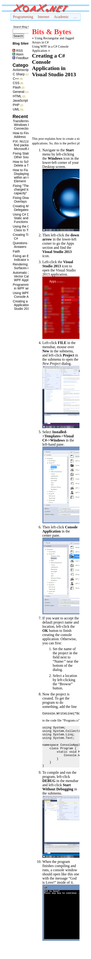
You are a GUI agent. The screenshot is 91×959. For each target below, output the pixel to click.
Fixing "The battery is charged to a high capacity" (28, 189)
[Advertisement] (50, 106)
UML (16, 109)
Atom (17, 54)
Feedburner (22, 58)
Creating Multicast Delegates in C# (25, 208)
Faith (16, 251)
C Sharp (18, 74)
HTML (17, 96)
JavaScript (20, 100)
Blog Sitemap (22, 43)
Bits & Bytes (51, 31)
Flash (17, 87)
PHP (16, 105)
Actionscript (21, 70)
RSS (17, 50)
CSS (16, 83)
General (18, 92)
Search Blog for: (22, 26)
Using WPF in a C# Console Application (27, 294)
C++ (16, 78)
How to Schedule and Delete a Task (28, 163)
